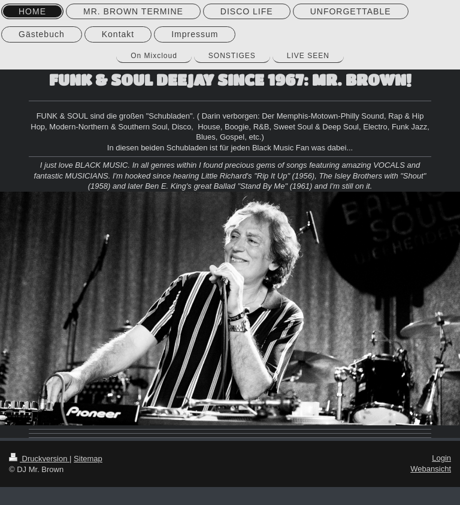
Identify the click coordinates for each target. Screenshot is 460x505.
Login (441, 457)
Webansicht (430, 468)
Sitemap (88, 458)
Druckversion (39, 458)
